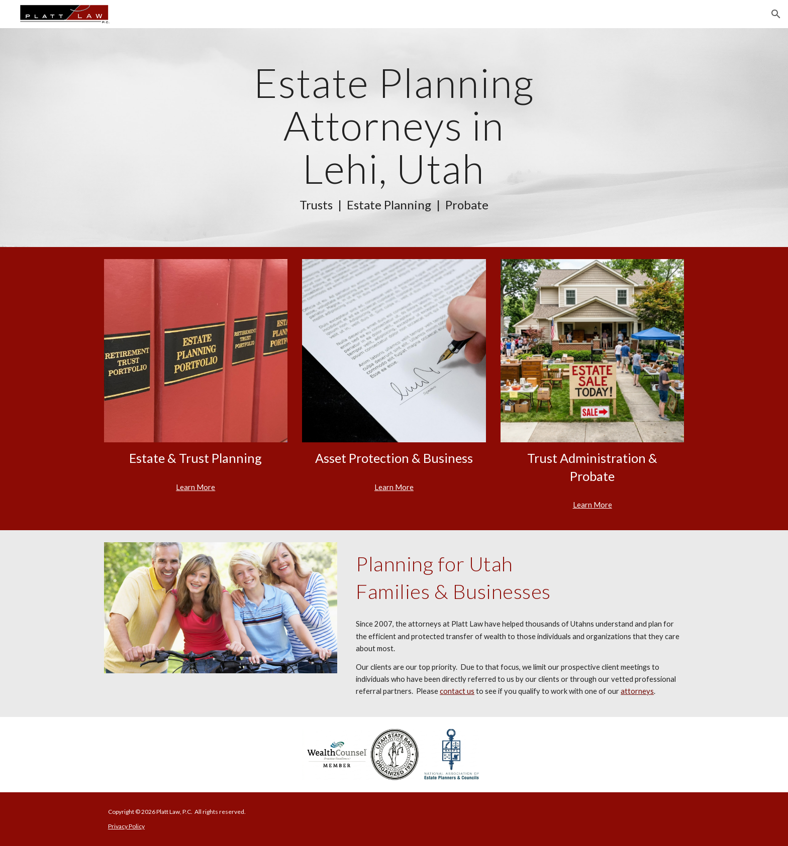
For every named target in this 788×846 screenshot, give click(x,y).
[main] (394, 137)
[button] (776, 14)
